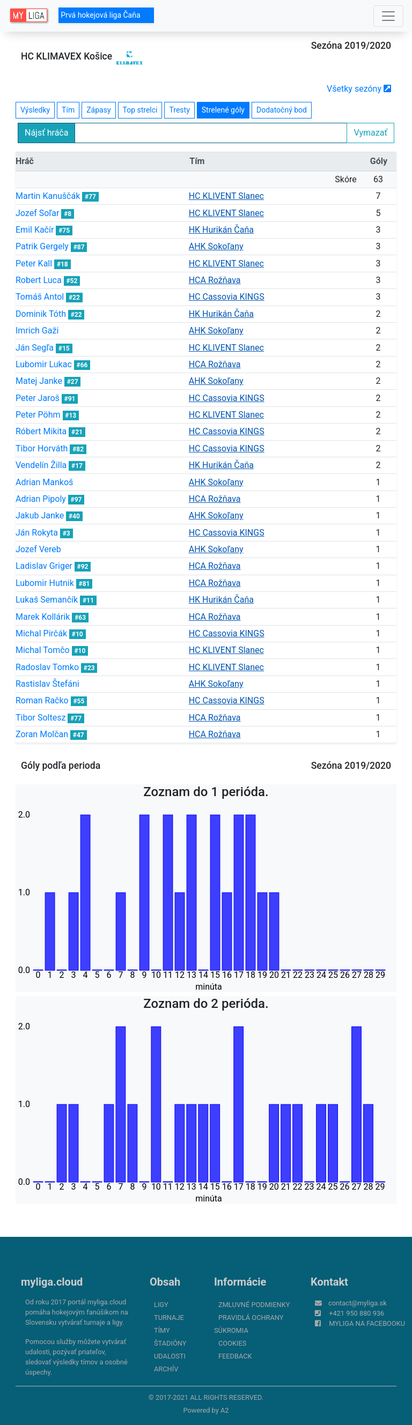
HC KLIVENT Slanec (226, 196)
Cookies (232, 1343)
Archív (166, 1369)
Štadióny (170, 1343)
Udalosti (170, 1356)
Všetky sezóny (359, 89)
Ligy (161, 1305)
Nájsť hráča (46, 133)
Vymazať (370, 133)
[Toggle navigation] (388, 16)
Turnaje (169, 1317)
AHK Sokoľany (216, 246)
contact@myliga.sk (357, 1303)
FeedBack (235, 1356)
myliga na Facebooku (367, 1323)
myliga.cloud (52, 1281)
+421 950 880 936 (356, 1313)
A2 (224, 1410)
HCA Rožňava (215, 280)
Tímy (162, 1330)
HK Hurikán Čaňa (221, 230)
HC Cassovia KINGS (226, 297)
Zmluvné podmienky (254, 1305)
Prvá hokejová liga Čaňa (106, 15)
